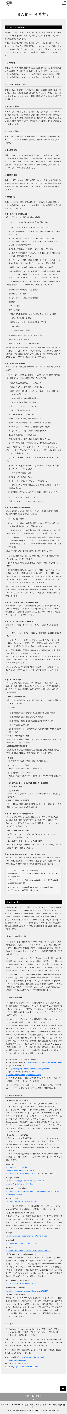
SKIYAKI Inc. (55, 1410)
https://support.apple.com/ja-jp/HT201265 (21, 1173)
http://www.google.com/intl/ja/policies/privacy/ (22, 1367)
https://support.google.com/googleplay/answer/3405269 (27, 1291)
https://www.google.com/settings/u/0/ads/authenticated (26, 1236)
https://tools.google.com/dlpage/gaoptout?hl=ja (23, 1075)
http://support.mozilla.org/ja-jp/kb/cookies (21, 1202)
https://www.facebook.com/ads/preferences (22, 1243)
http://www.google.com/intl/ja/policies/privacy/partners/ (30, 1069)
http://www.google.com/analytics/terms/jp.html (44, 1062)
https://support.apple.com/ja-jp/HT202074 (21, 1283)
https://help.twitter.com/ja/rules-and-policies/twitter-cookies (28, 1251)
